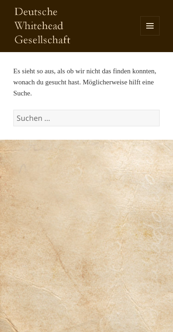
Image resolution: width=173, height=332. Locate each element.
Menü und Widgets (150, 35)
